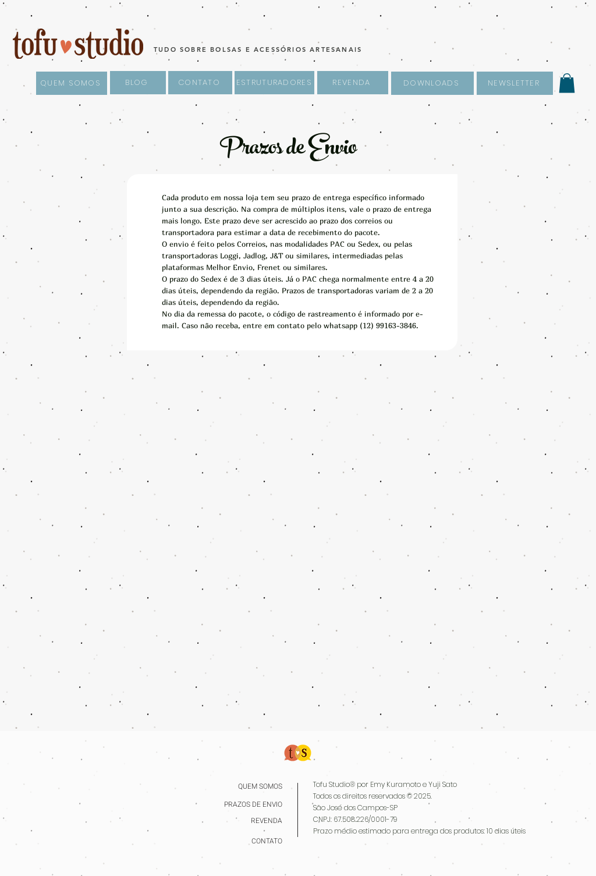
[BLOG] (138, 82)
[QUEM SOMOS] (71, 83)
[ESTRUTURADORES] (274, 82)
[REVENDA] (352, 82)
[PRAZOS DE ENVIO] (250, 804)
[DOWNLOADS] (432, 83)
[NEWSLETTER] (515, 83)
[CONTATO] (200, 82)
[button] (567, 83)
